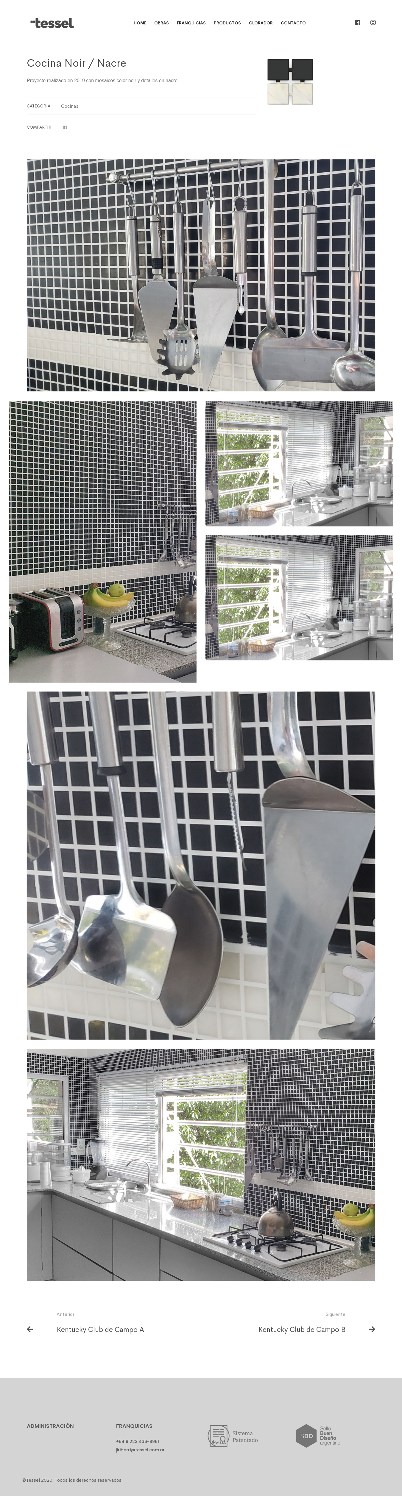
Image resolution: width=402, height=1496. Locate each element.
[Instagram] (373, 23)
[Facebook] (357, 23)
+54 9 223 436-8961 (137, 1441)
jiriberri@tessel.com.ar (140, 1450)
